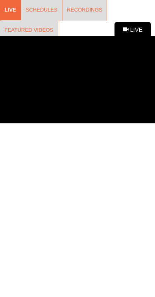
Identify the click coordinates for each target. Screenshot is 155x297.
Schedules (41, 10)
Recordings (84, 10)
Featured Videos (29, 30)
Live (10, 10)
